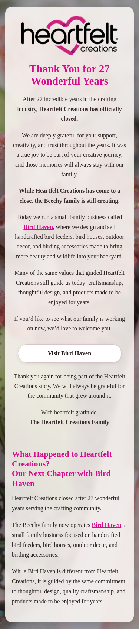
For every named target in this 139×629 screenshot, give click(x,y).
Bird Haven (38, 227)
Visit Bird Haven (70, 353)
